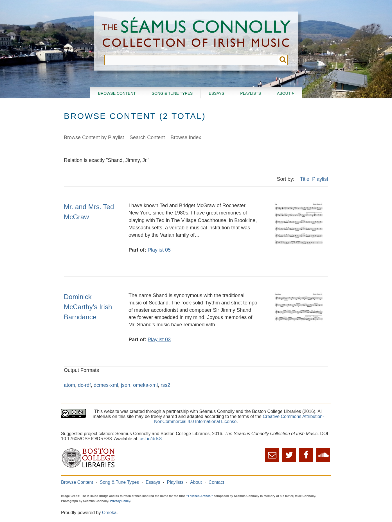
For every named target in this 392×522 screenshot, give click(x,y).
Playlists (250, 93)
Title (304, 179)
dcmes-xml (106, 385)
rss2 (165, 385)
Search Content (147, 137)
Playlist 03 (159, 339)
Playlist (320, 179)
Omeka (109, 512)
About (283, 93)
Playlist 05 (159, 250)
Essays (216, 93)
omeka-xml (145, 385)
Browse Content (117, 93)
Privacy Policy (120, 501)
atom (69, 385)
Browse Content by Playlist (94, 137)
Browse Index (185, 137)
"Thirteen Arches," (199, 496)
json (125, 385)
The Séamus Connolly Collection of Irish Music (196, 33)
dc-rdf (84, 385)
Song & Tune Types (172, 93)
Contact (216, 482)
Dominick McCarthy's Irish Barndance (88, 307)
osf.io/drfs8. (151, 438)
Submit (283, 60)
